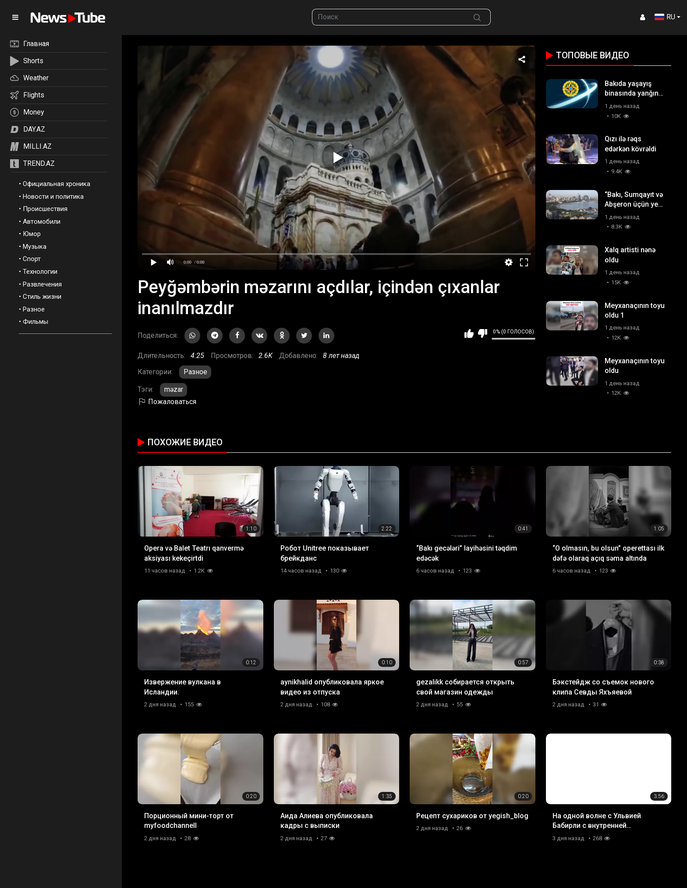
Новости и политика (53, 197)
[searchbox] (388, 17)
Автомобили (41, 222)
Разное (34, 309)
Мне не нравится (482, 333)
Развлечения (42, 284)
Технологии (40, 272)
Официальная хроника (56, 184)
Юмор (32, 234)
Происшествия (45, 209)
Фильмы (35, 322)
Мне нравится (469, 333)
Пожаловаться (167, 401)
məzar (173, 389)
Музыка (34, 247)
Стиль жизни (42, 297)
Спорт (32, 259)
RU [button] (665, 17)
